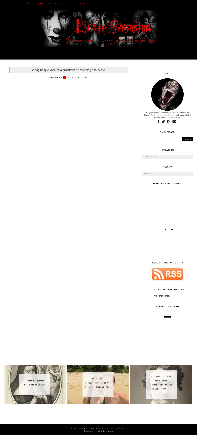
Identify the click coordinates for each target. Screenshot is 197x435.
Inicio (27, 3)
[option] (35, 384)
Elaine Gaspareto (104, 431)
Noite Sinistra (91, 428)
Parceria (40, 3)
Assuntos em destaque (58, 3)
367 (78, 77)
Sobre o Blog (80, 3)
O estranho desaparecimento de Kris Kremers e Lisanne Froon (98, 383)
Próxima (85, 77)
